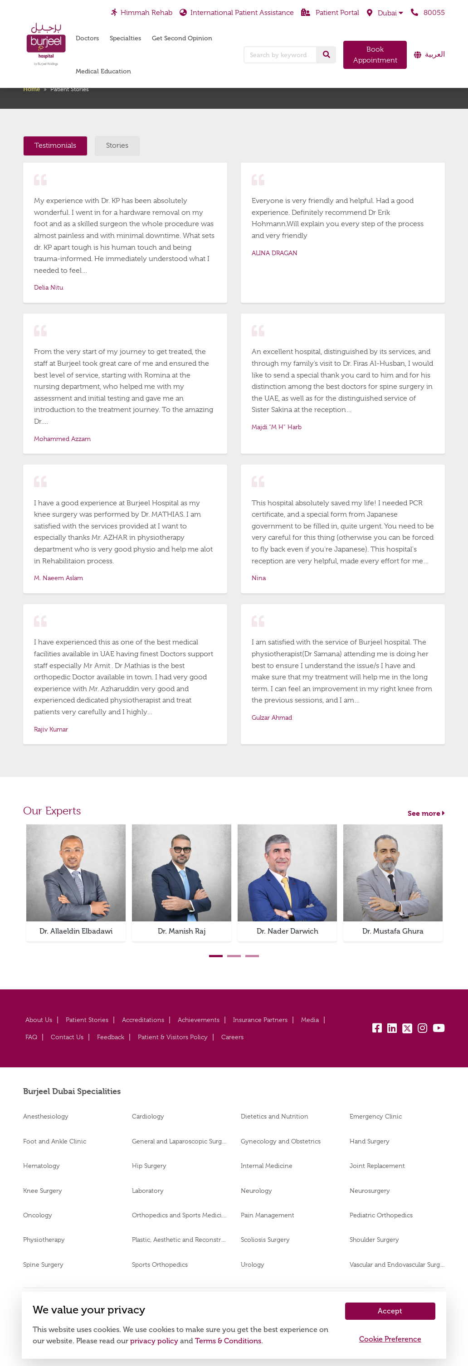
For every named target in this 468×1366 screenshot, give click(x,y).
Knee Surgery (42, 1190)
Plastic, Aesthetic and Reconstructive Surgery (179, 1239)
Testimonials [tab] (55, 145)
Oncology (37, 1215)
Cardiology (148, 1116)
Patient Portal (330, 13)
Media (310, 1019)
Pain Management (267, 1215)
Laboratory (148, 1190)
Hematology (41, 1165)
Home (31, 88)
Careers (232, 1037)
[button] (385, 13)
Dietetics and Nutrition (274, 1116)
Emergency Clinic (376, 1116)
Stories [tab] (117, 145)
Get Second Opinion (182, 38)
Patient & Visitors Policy (173, 1037)
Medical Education (103, 71)
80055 (428, 13)
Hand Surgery (370, 1141)
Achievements (198, 1019)
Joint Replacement (377, 1165)
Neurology (256, 1190)
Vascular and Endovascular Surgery (397, 1264)
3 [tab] (252, 956)
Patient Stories (87, 1019)
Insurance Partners (260, 1019)
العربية (435, 54)
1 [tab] (216, 956)
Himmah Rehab (141, 13)
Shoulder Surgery (374, 1239)
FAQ (31, 1037)
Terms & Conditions (228, 1341)
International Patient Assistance (237, 13)
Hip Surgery (149, 1165)
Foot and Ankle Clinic (54, 1141)
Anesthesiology (45, 1116)
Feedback (110, 1037)
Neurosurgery (370, 1190)
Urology (252, 1264)
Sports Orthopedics (160, 1264)
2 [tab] (234, 956)
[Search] (326, 54)
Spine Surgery (43, 1264)
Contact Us (67, 1037)
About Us (38, 1019)
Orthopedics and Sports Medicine (179, 1215)
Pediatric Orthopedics (381, 1215)
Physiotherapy (44, 1239)
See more (426, 813)
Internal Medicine (266, 1165)
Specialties (125, 38)
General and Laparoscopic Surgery (179, 1141)
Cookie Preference (390, 1339)
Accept (390, 1311)
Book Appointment (375, 54)
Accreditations (143, 1019)
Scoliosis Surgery (265, 1239)
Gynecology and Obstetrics (281, 1141)
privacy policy (154, 1341)
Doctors (87, 38)
